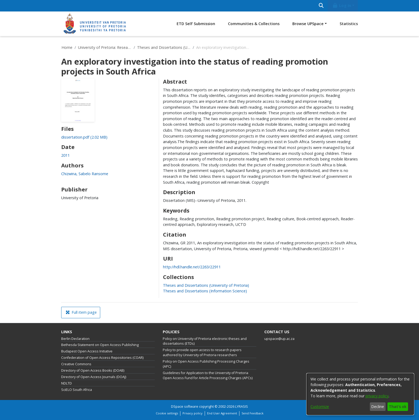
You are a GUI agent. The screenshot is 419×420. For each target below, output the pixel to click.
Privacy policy (193, 413)
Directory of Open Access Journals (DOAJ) (93, 377)
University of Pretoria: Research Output (104, 47)
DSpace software (184, 406)
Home (66, 47)
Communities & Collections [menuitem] (254, 23)
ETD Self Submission (196, 23)
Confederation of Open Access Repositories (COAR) (102, 357)
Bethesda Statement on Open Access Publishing (100, 345)
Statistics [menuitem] (349, 23)
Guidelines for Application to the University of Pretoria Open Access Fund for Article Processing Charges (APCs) (208, 375)
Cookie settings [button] (167, 413)
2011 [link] (65, 155)
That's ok (397, 406)
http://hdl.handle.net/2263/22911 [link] (192, 266)
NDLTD (66, 383)
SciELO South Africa (76, 389)
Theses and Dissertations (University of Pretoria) (164, 47)
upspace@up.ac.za (279, 338)
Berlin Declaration (75, 338)
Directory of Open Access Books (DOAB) (92, 370)
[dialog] (360, 394)
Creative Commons (76, 364)
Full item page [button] (81, 312)
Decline (377, 406)
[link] (84, 137)
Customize (320, 406)
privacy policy (377, 395)
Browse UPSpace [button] (308, 23)
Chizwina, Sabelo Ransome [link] (84, 173)
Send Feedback (252, 413)
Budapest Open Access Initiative (86, 351)
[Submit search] (321, 5)
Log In (341, 5)
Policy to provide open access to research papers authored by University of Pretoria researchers (202, 352)
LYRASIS (241, 406)
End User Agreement (222, 413)
